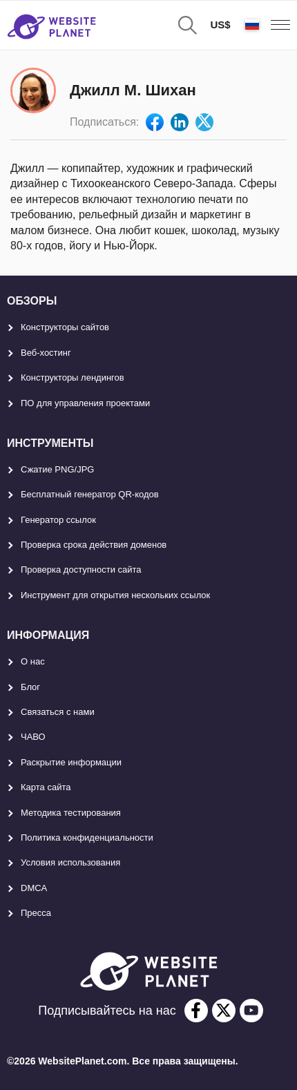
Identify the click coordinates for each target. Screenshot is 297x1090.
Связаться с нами (58, 712)
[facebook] (196, 1010)
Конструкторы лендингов (72, 377)
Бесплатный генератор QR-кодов (90, 494)
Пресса (36, 913)
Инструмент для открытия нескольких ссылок (115, 595)
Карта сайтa (46, 787)
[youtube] (251, 1010)
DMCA (34, 888)
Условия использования (70, 862)
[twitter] (224, 1010)
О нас (33, 661)
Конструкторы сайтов (65, 327)
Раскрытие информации (71, 762)
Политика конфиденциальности (87, 837)
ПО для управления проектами (85, 403)
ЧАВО (33, 737)
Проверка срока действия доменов (93, 544)
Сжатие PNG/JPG (57, 469)
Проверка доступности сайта (81, 569)
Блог (30, 687)
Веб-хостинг (46, 352)
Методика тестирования (71, 812)
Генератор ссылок (58, 520)
